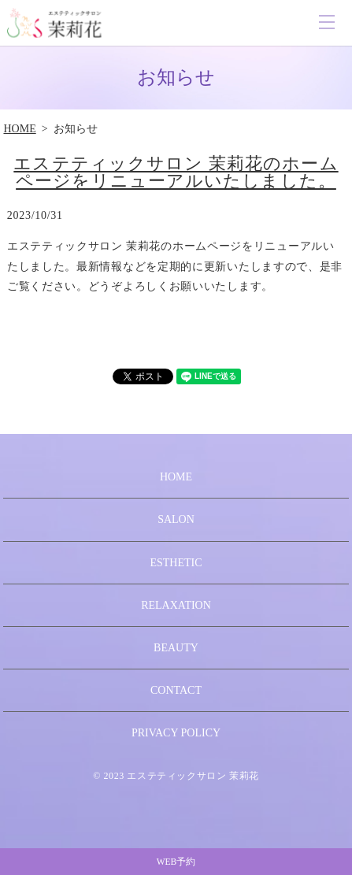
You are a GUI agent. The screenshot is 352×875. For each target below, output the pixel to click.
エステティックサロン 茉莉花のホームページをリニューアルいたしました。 (175, 172)
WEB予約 (176, 861)
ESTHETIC (176, 563)
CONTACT (176, 690)
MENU (327, 22)
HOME (19, 129)
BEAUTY (176, 648)
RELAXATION (176, 605)
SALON (176, 519)
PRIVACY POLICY (176, 733)
